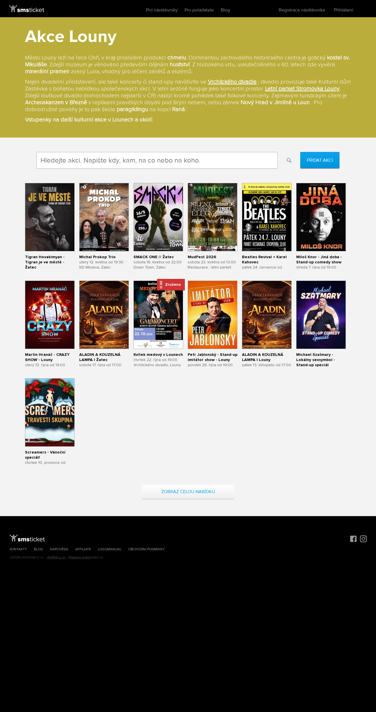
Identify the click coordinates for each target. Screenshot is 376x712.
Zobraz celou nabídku (188, 492)
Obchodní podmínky (146, 549)
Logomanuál (109, 549)
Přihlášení (343, 10)
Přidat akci (320, 160)
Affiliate (83, 549)
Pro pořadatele (199, 10)
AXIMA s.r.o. (56, 557)
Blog (225, 10)
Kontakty (18, 549)
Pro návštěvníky (162, 10)
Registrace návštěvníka (302, 10)
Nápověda (59, 549)
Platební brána (80, 557)
